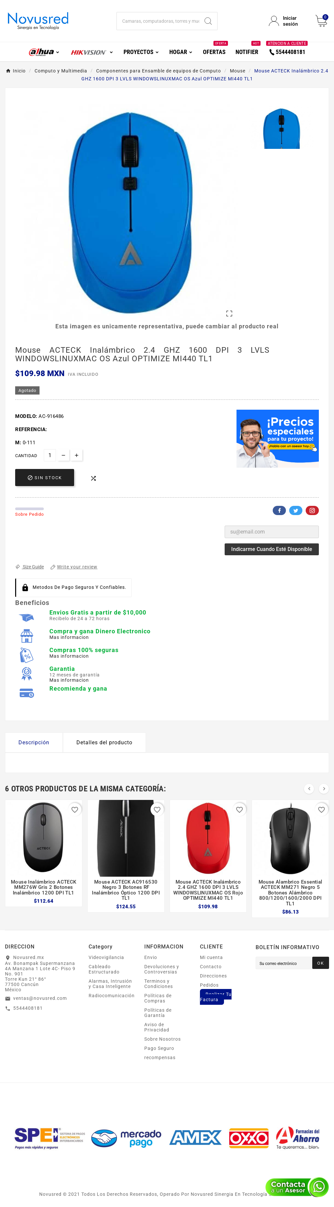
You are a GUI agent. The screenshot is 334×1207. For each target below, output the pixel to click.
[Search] (208, 21)
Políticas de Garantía (158, 1012)
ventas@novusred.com (40, 998)
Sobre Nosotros (162, 1039)
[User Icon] (288, 21)
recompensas (160, 1057)
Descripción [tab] (33, 742)
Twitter (295, 510)
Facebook (279, 510)
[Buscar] (158, 21)
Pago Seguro (159, 1048)
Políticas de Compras (158, 998)
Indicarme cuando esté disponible (271, 549)
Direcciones (213, 975)
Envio (150, 957)
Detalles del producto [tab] (104, 742)
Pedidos (209, 985)
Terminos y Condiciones (158, 983)
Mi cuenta (211, 957)
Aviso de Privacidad (156, 1027)
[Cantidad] (50, 455)
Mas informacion (69, 637)
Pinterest (312, 510)
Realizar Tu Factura (216, 997)
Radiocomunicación (112, 995)
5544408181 (28, 1008)
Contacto (211, 966)
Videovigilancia (106, 957)
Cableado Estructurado (104, 969)
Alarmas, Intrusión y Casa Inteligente (110, 983)
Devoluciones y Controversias (161, 969)
